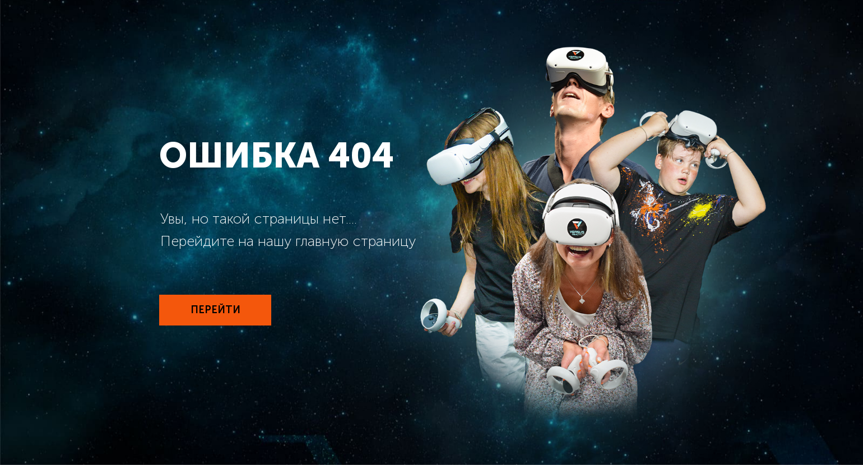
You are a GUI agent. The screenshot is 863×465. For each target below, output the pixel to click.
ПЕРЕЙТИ (215, 310)
